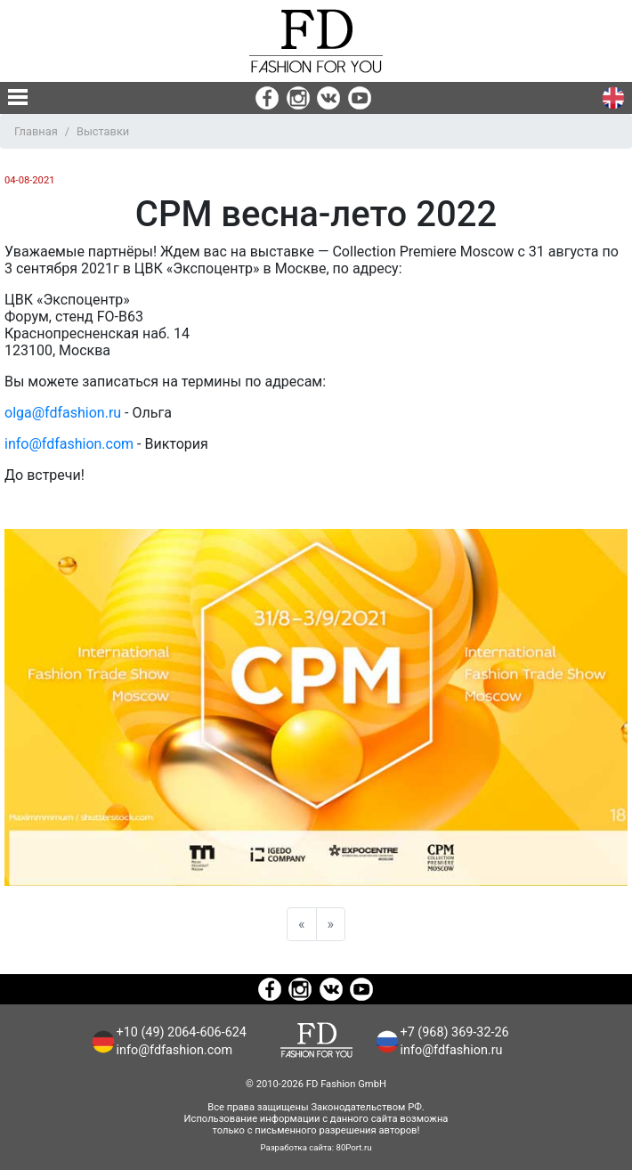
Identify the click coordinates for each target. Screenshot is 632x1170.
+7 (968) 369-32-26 (455, 1032)
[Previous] (302, 924)
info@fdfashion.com (69, 443)
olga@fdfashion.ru (62, 412)
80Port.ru (354, 1147)
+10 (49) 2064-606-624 (182, 1032)
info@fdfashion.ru (452, 1050)
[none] (18, 97)
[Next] (331, 924)
